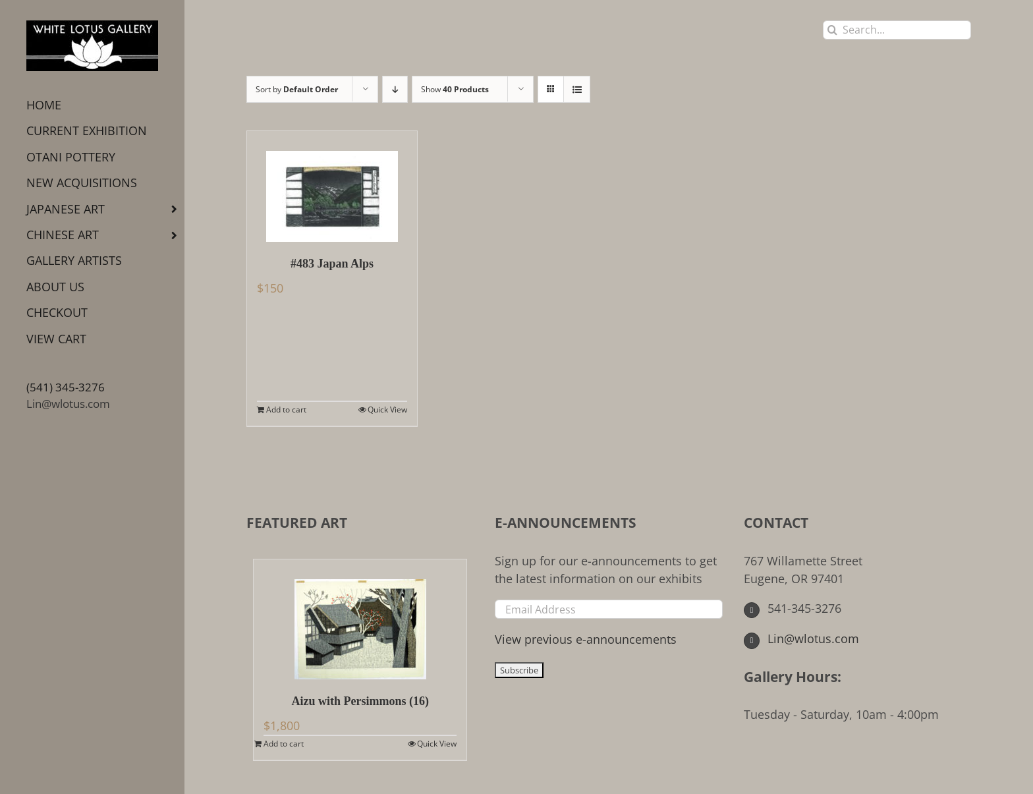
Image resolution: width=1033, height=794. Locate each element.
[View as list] (577, 89)
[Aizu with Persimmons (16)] (360, 619)
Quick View (387, 409)
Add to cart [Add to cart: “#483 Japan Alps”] (286, 409)
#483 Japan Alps (332, 263)
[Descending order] (395, 89)
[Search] (832, 30)
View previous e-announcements (586, 639)
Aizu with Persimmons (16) (359, 701)
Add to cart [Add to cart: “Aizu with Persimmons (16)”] (284, 743)
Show (455, 89)
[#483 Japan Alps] (332, 186)
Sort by (297, 89)
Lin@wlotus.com (68, 403)
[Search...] (897, 30)
